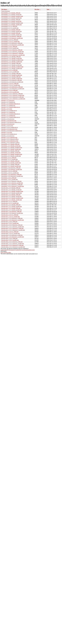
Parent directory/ (5, 11)
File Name (4, 9)
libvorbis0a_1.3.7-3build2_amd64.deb (11, 149)
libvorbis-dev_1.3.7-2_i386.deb (9, 201)
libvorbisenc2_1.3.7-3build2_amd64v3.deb (12, 60)
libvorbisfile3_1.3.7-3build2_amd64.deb (11, 18)
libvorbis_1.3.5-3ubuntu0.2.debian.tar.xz (11, 130)
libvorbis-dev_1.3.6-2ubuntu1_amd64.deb (12, 213)
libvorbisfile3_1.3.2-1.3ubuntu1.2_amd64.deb (13, 55)
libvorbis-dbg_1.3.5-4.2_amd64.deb (10, 233)
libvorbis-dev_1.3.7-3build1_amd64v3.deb (12, 198)
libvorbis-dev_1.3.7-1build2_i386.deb (10, 208)
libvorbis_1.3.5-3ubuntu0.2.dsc (9, 129)
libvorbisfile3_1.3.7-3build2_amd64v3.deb (12, 16)
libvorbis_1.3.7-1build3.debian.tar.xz (10, 114)
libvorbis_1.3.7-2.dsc (6, 109)
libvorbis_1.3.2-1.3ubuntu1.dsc (9, 137)
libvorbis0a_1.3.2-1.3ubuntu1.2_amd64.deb (12, 186)
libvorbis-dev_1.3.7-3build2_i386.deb (10, 188)
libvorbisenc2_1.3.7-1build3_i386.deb (11, 73)
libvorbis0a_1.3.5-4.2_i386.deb (9, 171)
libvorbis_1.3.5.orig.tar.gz (7, 124)
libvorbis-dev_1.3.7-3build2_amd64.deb (11, 193)
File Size (37, 9)
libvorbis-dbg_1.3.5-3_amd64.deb (10, 240)
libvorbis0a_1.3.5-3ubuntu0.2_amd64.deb (12, 176)
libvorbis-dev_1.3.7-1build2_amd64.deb (11, 210)
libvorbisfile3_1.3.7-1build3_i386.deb (10, 29)
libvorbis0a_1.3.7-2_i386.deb (8, 157)
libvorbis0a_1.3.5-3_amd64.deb (9, 179)
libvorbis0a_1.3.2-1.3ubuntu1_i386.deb (11, 181)
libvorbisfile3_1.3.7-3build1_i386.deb (10, 19)
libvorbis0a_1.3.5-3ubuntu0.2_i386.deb (11, 174)
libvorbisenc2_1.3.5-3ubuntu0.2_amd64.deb (12, 88)
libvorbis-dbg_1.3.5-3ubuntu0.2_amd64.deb (12, 236)
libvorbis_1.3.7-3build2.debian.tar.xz (10, 103)
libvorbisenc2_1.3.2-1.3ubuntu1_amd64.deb (12, 95)
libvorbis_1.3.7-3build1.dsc (8, 105)
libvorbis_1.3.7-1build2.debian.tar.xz (10, 117)
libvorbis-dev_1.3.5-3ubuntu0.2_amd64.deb (12, 220)
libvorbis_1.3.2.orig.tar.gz (7, 135)
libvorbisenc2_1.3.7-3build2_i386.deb (11, 56)
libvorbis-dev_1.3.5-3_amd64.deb (10, 223)
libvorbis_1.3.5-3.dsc (6, 132)
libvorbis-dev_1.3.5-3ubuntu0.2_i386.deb (11, 218)
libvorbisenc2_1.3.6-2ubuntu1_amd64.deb (12, 82)
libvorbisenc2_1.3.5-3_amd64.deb (10, 92)
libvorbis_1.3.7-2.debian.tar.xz (9, 110)
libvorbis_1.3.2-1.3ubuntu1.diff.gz (9, 139)
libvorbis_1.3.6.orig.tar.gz (7, 119)
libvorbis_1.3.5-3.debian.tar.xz (9, 134)
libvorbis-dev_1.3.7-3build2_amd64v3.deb (12, 191)
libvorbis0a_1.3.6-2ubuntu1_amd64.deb (11, 169)
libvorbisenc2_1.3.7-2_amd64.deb (10, 71)
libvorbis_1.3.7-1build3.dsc (8, 112)
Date (48, 9)
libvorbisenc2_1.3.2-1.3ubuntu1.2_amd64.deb (13, 98)
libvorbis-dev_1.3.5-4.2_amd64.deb (10, 216)
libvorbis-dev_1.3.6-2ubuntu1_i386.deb (11, 211)
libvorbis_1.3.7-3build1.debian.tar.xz (10, 107)
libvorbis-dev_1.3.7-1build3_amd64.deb (11, 206)
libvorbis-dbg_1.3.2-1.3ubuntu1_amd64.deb (12, 243)
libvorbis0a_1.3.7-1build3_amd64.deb (11, 162)
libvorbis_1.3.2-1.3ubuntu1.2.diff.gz (10, 142)
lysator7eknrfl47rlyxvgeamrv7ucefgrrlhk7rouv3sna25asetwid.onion (18, 250)
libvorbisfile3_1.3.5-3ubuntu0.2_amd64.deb (12, 44)
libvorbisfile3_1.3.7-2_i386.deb (9, 26)
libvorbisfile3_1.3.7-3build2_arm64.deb (11, 14)
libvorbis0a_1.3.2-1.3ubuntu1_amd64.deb (12, 183)
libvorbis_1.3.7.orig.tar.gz (7, 100)
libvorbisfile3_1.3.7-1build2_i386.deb (10, 33)
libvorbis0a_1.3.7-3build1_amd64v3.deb (11, 154)
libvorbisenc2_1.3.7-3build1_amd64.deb (11, 68)
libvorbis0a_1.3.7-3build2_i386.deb (10, 144)
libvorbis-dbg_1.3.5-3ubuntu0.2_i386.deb (12, 235)
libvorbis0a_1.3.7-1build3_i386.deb (10, 161)
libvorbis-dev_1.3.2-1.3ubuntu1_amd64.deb (12, 226)
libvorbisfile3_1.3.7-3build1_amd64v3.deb (12, 23)
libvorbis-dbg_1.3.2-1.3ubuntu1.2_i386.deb (12, 245)
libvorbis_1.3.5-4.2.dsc (7, 125)
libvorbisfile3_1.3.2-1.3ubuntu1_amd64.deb (12, 51)
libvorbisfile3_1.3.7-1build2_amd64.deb (11, 34)
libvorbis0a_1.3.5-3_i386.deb (8, 177)
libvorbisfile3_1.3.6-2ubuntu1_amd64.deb (12, 38)
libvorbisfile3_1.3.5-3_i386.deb (9, 46)
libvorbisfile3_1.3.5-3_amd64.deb (10, 48)
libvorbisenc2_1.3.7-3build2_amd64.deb (11, 61)
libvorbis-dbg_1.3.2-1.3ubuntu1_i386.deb (12, 241)
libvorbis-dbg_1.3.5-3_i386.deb (9, 238)
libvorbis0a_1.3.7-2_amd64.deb (9, 159)
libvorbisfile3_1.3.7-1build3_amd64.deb (11, 31)
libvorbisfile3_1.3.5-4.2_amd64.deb (10, 41)
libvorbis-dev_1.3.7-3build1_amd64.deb (11, 199)
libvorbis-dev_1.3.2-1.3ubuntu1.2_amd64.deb (13, 230)
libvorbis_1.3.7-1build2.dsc (8, 115)
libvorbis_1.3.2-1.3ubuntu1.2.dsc (9, 140)
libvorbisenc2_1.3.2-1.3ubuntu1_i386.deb (12, 93)
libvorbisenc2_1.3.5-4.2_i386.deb (10, 83)
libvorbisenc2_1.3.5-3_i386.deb (9, 90)
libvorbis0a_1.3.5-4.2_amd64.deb (10, 172)
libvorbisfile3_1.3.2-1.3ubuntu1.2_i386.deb (12, 53)
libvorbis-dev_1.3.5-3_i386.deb (9, 221)
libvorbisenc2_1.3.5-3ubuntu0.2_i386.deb (12, 87)
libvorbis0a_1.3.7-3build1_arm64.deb (11, 152)
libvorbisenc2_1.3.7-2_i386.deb (9, 70)
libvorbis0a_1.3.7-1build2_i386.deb (10, 164)
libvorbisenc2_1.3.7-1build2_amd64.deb (11, 78)
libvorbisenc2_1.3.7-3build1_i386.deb (11, 63)
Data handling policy (6, 252)
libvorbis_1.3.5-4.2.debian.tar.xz (9, 127)
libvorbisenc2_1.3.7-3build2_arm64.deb (11, 58)
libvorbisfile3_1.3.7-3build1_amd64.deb (11, 24)
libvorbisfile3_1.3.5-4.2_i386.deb (9, 39)
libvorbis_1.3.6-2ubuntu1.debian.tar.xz (11, 122)
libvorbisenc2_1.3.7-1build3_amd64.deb (11, 75)
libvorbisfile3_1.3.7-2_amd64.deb (10, 28)
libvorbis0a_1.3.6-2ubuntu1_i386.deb (11, 167)
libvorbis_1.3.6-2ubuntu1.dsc (8, 120)
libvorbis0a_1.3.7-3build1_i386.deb (10, 151)
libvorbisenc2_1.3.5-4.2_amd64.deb (10, 85)
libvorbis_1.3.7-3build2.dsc (8, 102)
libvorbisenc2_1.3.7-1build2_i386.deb (11, 76)
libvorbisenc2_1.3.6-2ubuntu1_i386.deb (11, 80)
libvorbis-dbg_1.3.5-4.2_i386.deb (9, 231)
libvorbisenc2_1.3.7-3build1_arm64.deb (11, 65)
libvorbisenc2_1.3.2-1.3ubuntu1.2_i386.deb (12, 97)
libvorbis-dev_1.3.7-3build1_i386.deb (10, 194)
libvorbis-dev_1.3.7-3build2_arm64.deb (11, 189)
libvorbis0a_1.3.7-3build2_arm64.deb (11, 146)
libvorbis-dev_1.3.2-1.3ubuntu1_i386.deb (11, 225)
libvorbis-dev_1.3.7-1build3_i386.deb (10, 204)
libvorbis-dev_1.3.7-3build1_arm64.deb (11, 196)
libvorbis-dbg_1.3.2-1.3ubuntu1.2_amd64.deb (13, 247)
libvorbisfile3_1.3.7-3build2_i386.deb (10, 13)
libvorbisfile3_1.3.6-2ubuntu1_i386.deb (11, 36)
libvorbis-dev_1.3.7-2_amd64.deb (10, 203)
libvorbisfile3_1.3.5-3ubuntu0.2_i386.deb (11, 43)
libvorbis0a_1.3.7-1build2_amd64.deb (11, 166)
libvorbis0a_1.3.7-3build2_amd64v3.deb (11, 147)
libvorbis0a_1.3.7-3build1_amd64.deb (11, 156)
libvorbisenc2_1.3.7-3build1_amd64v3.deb (12, 66)
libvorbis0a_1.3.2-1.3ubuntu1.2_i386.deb (11, 184)
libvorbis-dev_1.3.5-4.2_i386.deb (9, 215)
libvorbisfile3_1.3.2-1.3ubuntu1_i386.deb (11, 50)
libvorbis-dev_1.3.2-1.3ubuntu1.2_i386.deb (12, 228)
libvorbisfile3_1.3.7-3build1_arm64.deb (11, 21)
